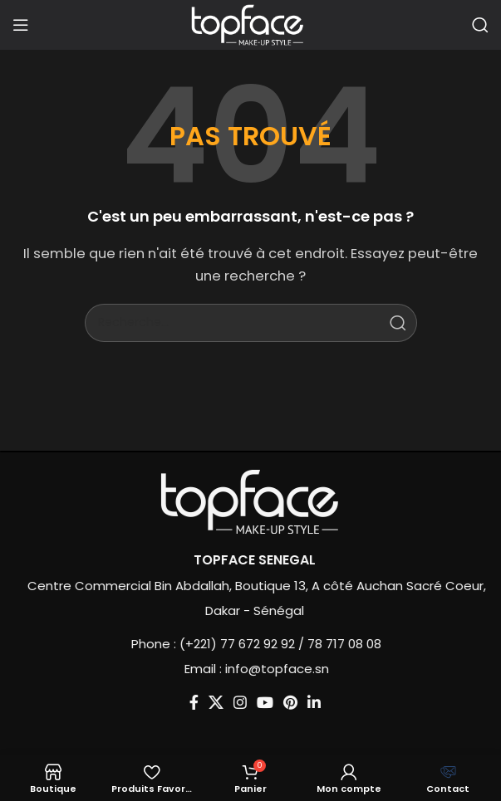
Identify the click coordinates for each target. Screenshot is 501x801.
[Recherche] (480, 25)
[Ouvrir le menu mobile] (20, 25)
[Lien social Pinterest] (275, 702)
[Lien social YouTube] (250, 702)
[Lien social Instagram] (225, 702)
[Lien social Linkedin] (299, 702)
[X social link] (201, 702)
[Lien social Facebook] (179, 702)
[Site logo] (251, 23)
